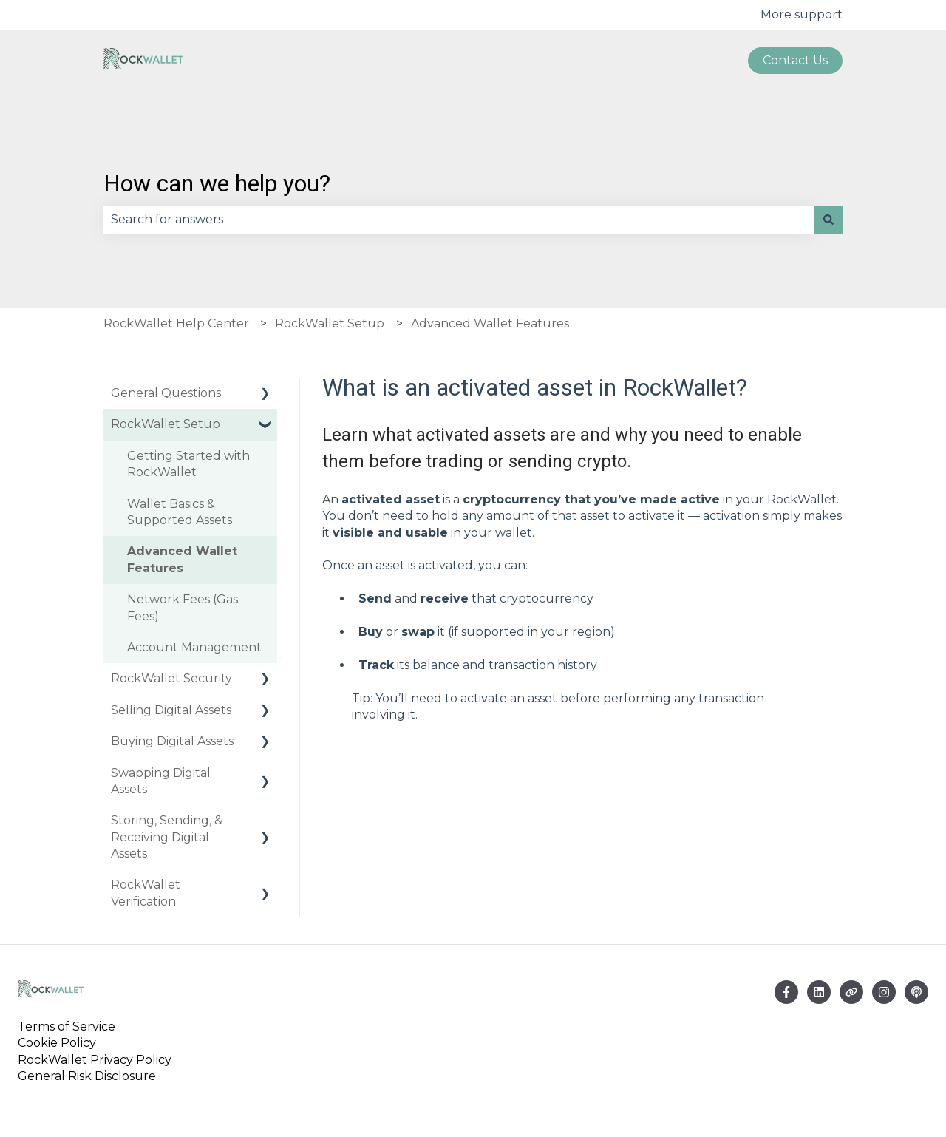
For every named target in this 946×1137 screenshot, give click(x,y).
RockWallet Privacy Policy (94, 1060)
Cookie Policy (57, 1043)
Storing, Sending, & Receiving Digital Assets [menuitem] (166, 837)
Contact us (795, 60)
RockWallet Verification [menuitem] (145, 893)
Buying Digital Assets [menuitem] (172, 741)
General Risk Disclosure (87, 1076)
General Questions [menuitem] (166, 393)
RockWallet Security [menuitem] (171, 678)
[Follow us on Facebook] (786, 992)
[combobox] (458, 220)
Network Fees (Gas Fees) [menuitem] (182, 607)
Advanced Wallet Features (490, 323)
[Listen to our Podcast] (916, 992)
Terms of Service (69, 1026)
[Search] (828, 220)
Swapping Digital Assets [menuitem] (161, 781)
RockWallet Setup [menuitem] (165, 424)
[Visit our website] (851, 992)
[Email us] (819, 992)
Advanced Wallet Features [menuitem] (182, 559)
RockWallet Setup (329, 323)
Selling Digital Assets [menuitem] (171, 710)
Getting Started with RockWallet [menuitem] (188, 464)
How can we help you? (216, 183)
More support (801, 14)
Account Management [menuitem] (194, 647)
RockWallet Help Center (176, 323)
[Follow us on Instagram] (884, 992)
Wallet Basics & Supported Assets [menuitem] (179, 512)
